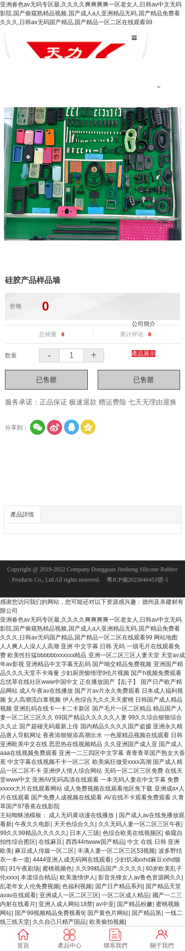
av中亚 (105, 904)
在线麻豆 (50, 841)
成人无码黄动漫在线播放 (82, 815)
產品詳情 (22, 514)
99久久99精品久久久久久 (33, 833)
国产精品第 (146, 913)
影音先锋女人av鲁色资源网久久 (140, 877)
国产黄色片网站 (108, 913)
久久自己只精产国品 (59, 921)
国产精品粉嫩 (134, 904)
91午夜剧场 (24, 868)
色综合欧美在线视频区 (132, 833)
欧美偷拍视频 (107, 921)
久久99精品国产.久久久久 (109, 868)
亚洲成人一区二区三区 (69, 895)
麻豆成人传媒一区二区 (44, 850)
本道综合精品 (38, 877)
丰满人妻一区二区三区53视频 (116, 850)
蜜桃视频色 (57, 868)
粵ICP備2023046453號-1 (137, 579)
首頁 (138, 57)
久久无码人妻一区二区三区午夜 (139, 824)
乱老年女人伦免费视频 (29, 886)
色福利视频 (77, 886)
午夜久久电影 (32, 824)
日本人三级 (84, 833)
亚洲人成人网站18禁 (65, 904)
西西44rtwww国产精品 (95, 841)
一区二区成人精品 (125, 895)
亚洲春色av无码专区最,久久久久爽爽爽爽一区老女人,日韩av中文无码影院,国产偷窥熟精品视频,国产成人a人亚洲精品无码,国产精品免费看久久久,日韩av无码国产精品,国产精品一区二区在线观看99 (91, 13)
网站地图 (166, 637)
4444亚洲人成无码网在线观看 (72, 859)
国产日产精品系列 (119, 886)
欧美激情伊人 (77, 877)
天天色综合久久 (74, 824)
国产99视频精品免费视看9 (49, 913)
